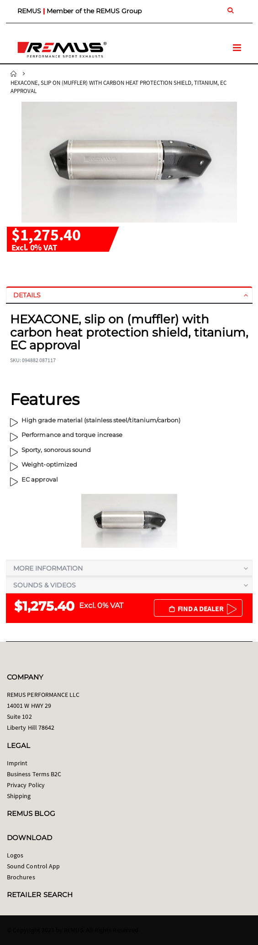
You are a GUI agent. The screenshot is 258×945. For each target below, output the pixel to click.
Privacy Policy (26, 785)
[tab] (129, 295)
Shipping (19, 796)
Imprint (17, 763)
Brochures (21, 877)
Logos (15, 855)
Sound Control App (33, 866)
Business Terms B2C (34, 774)
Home (14, 74)
